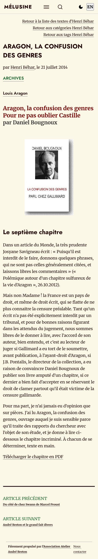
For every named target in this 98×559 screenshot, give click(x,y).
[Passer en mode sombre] (80, 7)
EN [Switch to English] (90, 6)
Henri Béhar (22, 67)
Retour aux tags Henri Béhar (68, 34)
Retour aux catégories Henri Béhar (63, 28)
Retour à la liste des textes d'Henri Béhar (58, 21)
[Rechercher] (60, 7)
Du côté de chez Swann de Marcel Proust (31, 504)
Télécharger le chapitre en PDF (33, 456)
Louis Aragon (15, 93)
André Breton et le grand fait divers (28, 524)
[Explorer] (46, 7)
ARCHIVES (13, 78)
